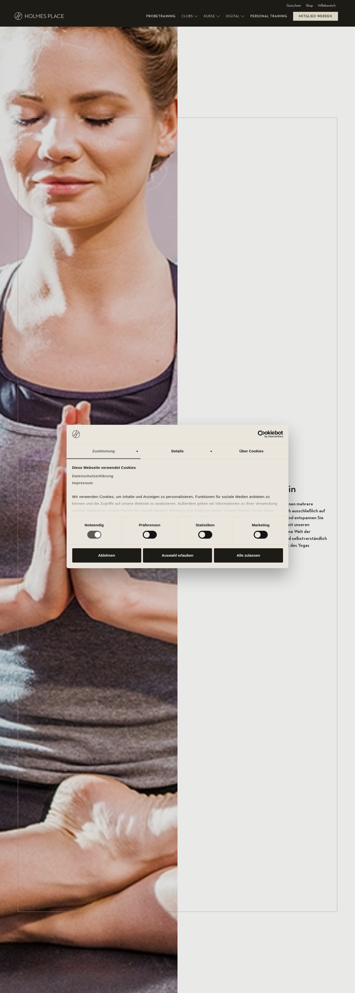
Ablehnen (106, 555)
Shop (309, 5)
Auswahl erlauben (177, 555)
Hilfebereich (327, 5)
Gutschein (293, 5)
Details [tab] (177, 451)
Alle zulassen (248, 555)
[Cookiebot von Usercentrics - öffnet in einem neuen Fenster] (261, 434)
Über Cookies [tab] (251, 451)
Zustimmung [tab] (103, 451)
